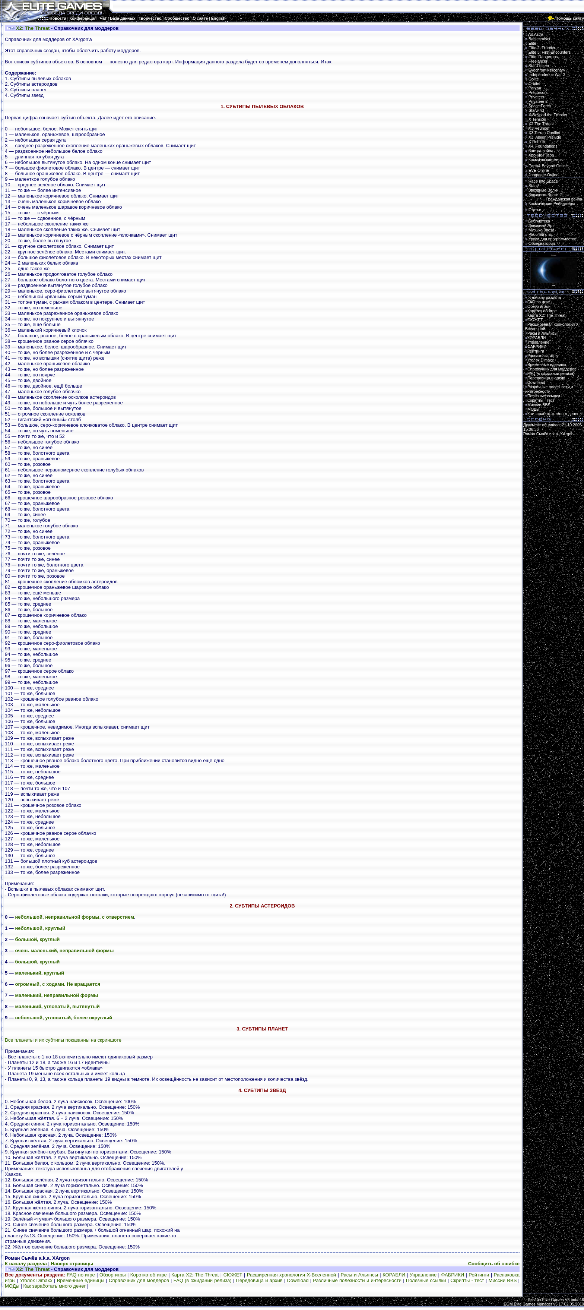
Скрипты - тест (467, 1280)
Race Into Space (543, 181)
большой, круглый (37, 939)
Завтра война (541, 150)
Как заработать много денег (54, 1286)
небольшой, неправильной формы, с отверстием (74, 917)
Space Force (540, 106)
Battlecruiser (539, 39)
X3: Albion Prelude (545, 137)
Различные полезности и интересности (357, 1280)
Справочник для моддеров (139, 1280)
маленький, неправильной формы (56, 995)
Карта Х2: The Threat (195, 1275)
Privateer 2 (538, 101)
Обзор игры (112, 1275)
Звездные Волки (544, 190)
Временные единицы (81, 1280)
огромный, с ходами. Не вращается (57, 984)
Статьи (535, 210)
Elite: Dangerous (543, 56)
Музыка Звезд (541, 230)
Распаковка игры (542, 355)
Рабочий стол (541, 234)
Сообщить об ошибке (494, 1263)
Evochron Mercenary (547, 70)
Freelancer (538, 61)
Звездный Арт (541, 225)
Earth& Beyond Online (548, 166)
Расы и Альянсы (359, 1275)
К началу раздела (26, 1263)
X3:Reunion (539, 128)
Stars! (534, 185)
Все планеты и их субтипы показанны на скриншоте (63, 1040)
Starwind (536, 110)
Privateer (537, 97)
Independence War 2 (547, 74)
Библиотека (539, 221)
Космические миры (546, 159)
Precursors (538, 92)
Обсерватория (542, 243)
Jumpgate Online (544, 175)
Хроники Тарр (541, 155)
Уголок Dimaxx (36, 1280)
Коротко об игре (148, 1275)
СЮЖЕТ (232, 1275)
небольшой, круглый (40, 928)
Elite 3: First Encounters (550, 52)
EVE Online (539, 170)
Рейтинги (479, 1275)
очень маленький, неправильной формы (64, 950)
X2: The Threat (33, 28)
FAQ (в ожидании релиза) (203, 1280)
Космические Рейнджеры (552, 203)
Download (298, 1280)
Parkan (535, 88)
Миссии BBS (502, 1280)
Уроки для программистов (553, 239)
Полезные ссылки (426, 1280)
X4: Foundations (543, 146)
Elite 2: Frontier (542, 47)
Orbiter (535, 83)
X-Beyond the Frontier (548, 115)
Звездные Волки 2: (553, 196)
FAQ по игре (81, 1275)
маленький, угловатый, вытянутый (57, 1006)
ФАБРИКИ (452, 1275)
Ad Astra (535, 34)
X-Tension (537, 119)
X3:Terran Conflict (544, 132)
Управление (423, 1275)
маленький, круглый (39, 973)
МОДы (12, 1286)
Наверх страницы (72, 1263)
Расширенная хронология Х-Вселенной (291, 1275)
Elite (532, 43)
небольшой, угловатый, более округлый (63, 1017)
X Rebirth (537, 141)
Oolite (534, 79)
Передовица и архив (259, 1280)
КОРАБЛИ (394, 1275)
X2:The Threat (541, 123)
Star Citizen (539, 65)
